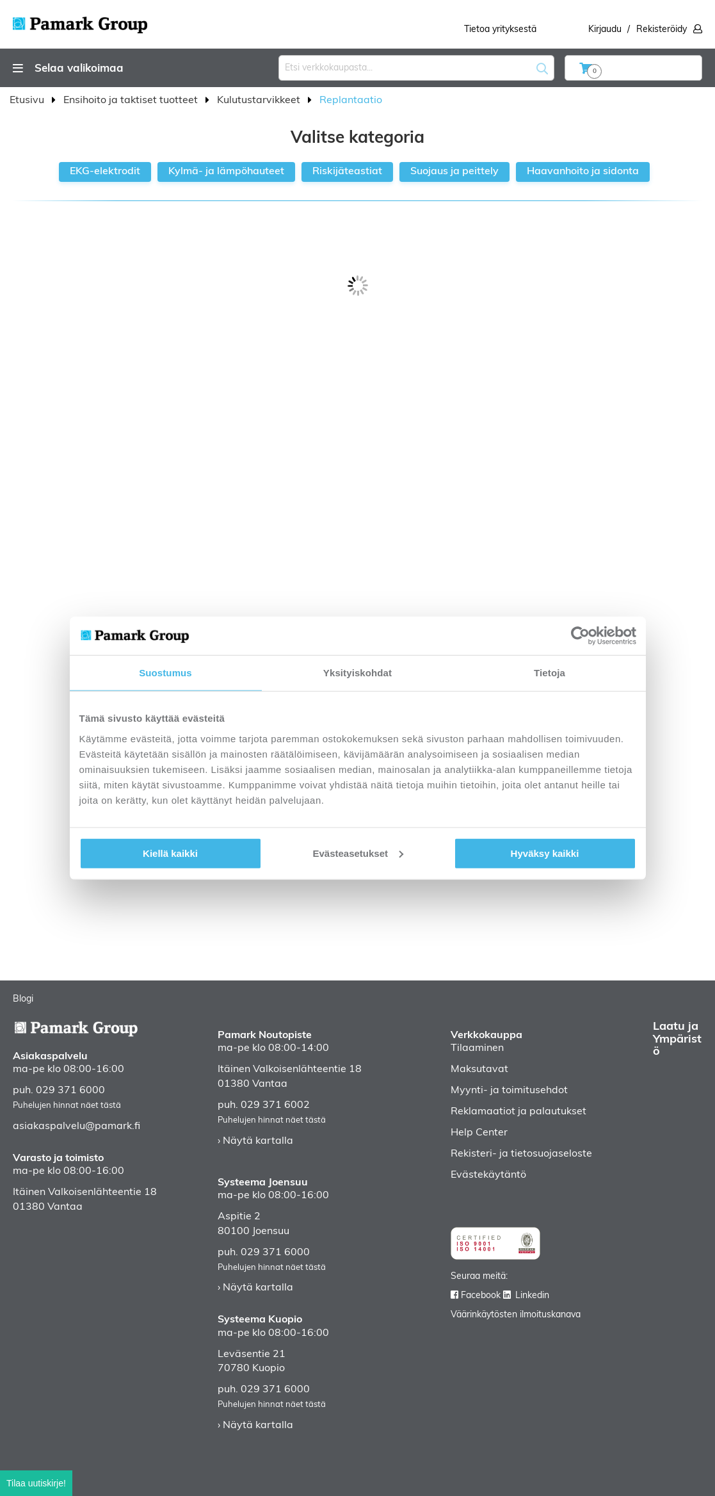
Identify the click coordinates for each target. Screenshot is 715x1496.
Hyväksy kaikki (545, 852)
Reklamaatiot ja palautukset (518, 1112)
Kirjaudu (605, 30)
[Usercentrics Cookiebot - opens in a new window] (580, 636)
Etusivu (28, 100)
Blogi (23, 999)
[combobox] (416, 68)
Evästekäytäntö (488, 1175)
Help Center (479, 1133)
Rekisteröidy (661, 30)
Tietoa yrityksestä (500, 30)
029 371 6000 (70, 1090)
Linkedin (532, 1296)
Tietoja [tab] (549, 672)
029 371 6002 (275, 1105)
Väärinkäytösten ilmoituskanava (516, 1315)
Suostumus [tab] (165, 672)
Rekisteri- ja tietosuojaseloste (521, 1154)
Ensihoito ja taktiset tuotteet (131, 100)
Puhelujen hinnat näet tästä (67, 1106)
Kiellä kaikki (170, 852)
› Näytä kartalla (255, 1141)
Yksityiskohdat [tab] (357, 672)
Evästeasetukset (357, 852)
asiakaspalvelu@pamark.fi (76, 1126)
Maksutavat (479, 1069)
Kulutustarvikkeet (260, 100)
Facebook (481, 1296)
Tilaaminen (477, 1048)
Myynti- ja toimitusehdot (509, 1090)
